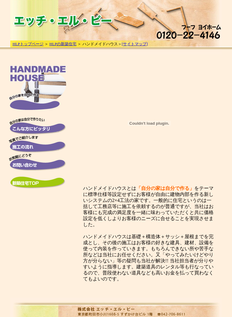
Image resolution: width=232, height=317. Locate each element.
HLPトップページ (28, 44)
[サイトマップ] (135, 44)
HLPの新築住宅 (63, 44)
